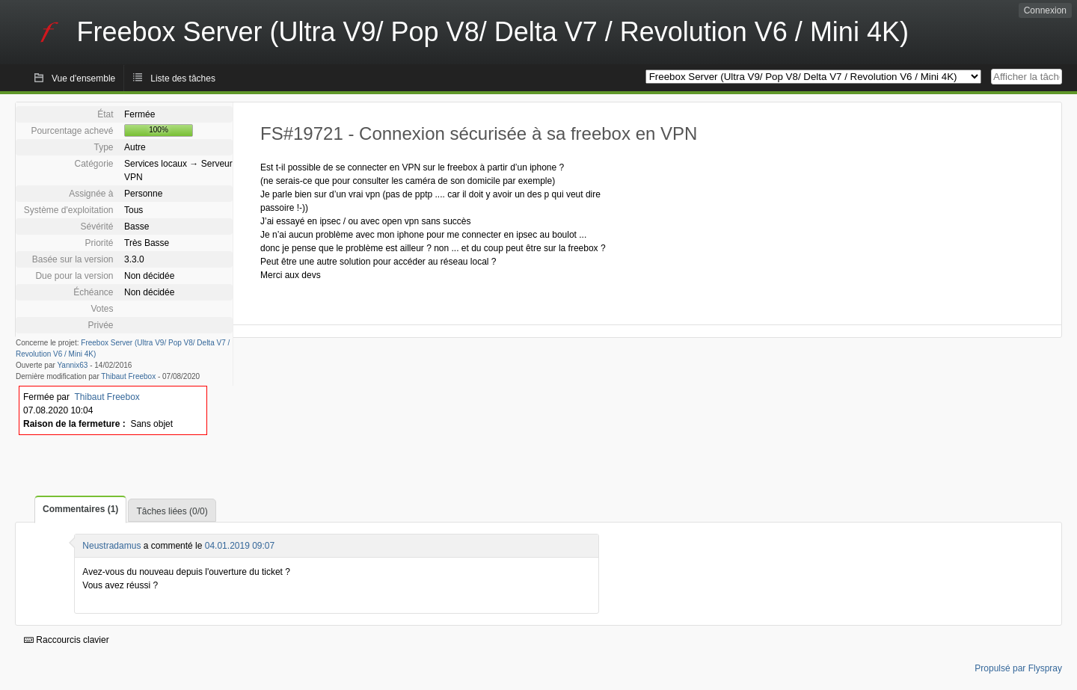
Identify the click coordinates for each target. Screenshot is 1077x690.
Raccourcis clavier (66, 640)
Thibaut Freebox (128, 376)
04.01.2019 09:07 (239, 545)
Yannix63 (72, 365)
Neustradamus (111, 545)
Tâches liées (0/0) (171, 511)
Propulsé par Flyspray (1018, 668)
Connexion (1045, 10)
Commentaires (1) (80, 509)
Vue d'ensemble (83, 78)
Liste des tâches (182, 78)
